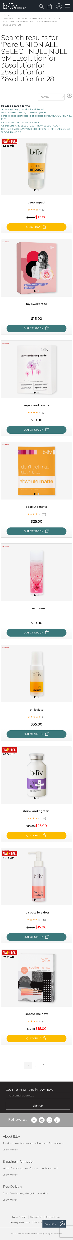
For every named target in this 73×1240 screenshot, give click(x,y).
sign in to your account (59, 7)
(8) (43, 412)
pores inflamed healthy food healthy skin (23, 112)
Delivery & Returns (19, 1222)
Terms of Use (53, 1217)
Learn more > (10, 1149)
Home (6, 15)
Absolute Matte (36, 507)
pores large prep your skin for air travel (22, 109)
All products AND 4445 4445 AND (20, 122)
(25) (44, 514)
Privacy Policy (41, 1222)
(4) (43, 1021)
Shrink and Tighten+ (36, 811)
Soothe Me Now (36, 1014)
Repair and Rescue (36, 405)
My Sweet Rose (36, 304)
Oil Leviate (36, 709)
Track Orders (19, 1217)
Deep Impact (36, 202)
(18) (44, 919)
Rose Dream (36, 608)
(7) (43, 209)
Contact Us (36, 1217)
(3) (43, 716)
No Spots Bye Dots (37, 912)
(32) (43, 818)
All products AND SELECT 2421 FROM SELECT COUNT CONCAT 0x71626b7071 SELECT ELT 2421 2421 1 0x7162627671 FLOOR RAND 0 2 (35, 129)
